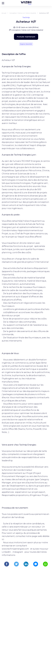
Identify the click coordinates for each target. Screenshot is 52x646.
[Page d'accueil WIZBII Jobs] (26, 3)
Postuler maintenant (26, 37)
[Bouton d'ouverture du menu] (3, 3)
